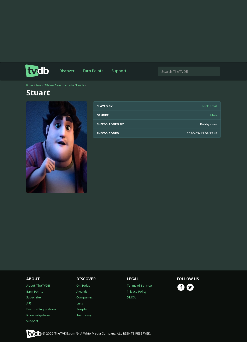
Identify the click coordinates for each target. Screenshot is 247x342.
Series (39, 85)
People (80, 85)
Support (119, 70)
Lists (79, 303)
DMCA (131, 297)
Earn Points (93, 70)
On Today (83, 285)
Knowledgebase (38, 315)
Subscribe (33, 297)
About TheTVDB (38, 285)
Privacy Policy (137, 291)
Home (29, 85)
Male (213, 115)
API (28, 303)
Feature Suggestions (41, 309)
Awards (81, 291)
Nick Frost (209, 106)
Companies (84, 297)
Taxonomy (84, 315)
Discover (67, 70)
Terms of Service (139, 285)
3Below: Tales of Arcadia (59, 85)
